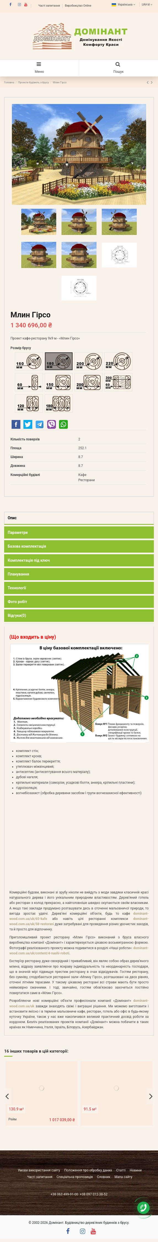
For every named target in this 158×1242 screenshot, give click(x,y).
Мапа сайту (123, 1177)
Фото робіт (17, 601)
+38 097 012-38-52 (93, 1194)
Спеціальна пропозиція (75, 1177)
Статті (120, 1170)
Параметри (18, 532)
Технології (17, 588)
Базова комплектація (27, 546)
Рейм (13, 1119)
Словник (103, 1177)
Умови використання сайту (39, 1170)
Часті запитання (49, 5)
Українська (124, 4)
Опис (12, 518)
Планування (18, 574)
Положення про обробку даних (88, 1170)
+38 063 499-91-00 (64, 1194)
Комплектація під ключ (29, 560)
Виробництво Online (78, 5)
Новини (136, 1170)
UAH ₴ (148, 4)
